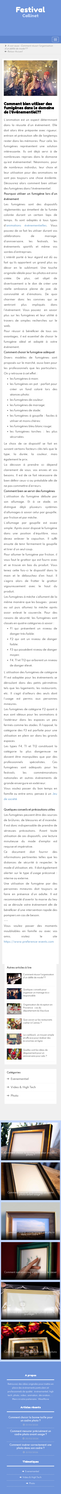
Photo (14, 1095)
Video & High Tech (23, 1087)
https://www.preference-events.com (29, 941)
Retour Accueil (14, 52)
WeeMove (43, 1399)
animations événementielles (26, 225)
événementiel (41, 1392)
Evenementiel (20, 1079)
